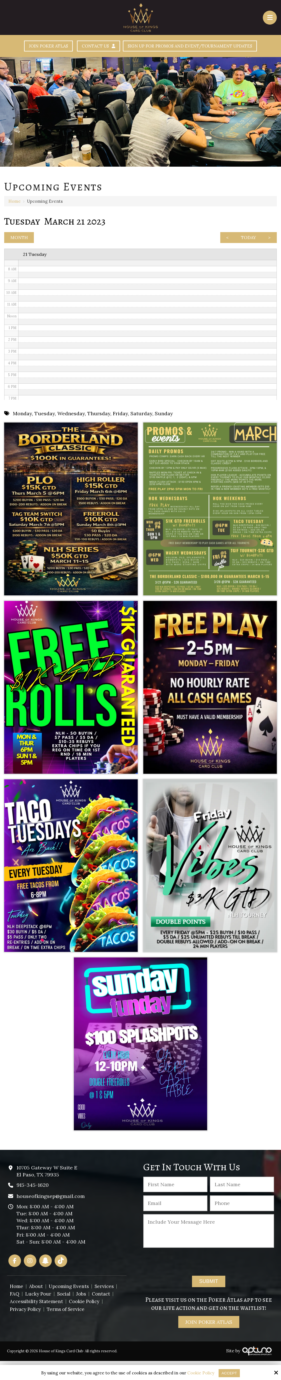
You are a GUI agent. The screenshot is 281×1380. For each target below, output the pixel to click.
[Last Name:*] (242, 1203)
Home (14, 217)
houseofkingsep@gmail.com (51, 1215)
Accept (229, 1372)
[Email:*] (175, 1222)
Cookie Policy (200, 1373)
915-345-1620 (33, 1204)
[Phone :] (242, 1222)
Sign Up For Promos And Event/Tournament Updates (140, 61)
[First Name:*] (175, 1203)
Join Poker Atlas (113, 46)
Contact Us (171, 46)
